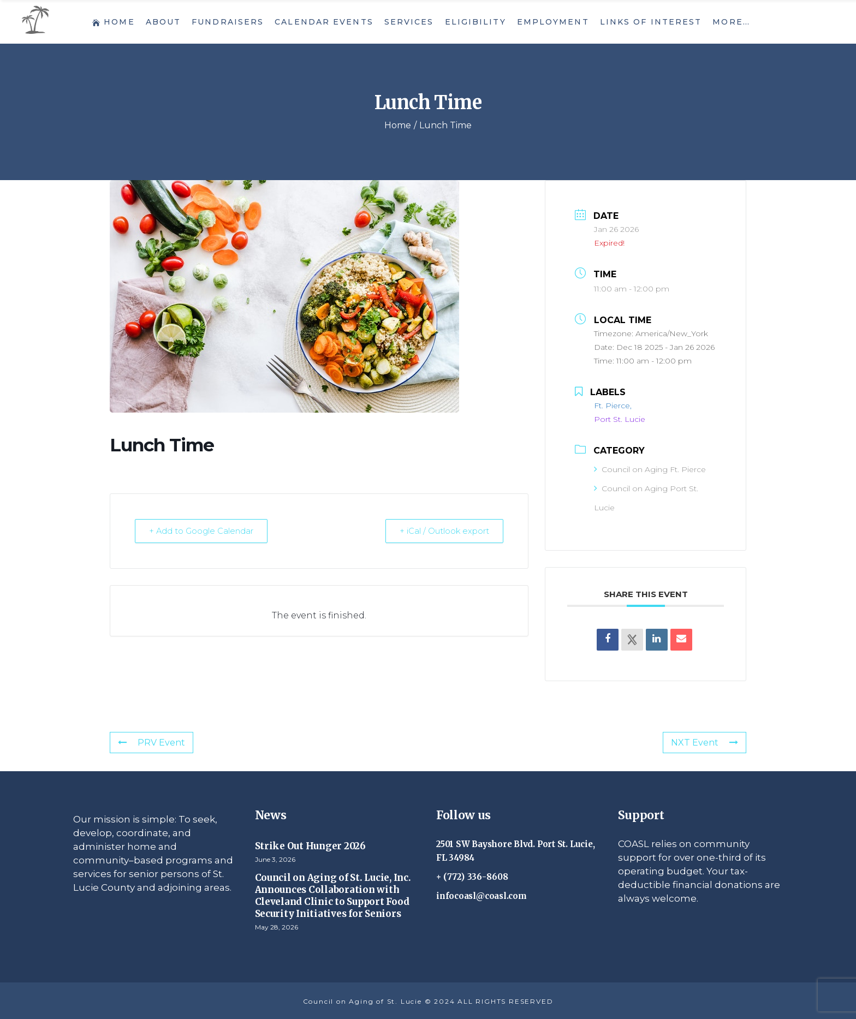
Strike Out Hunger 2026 (310, 846)
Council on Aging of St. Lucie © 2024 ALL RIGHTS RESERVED (428, 1001)
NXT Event (704, 742)
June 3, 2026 (275, 859)
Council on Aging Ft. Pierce (650, 469)
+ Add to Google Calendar (203, 531)
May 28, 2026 (276, 927)
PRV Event (151, 742)
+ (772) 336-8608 (472, 877)
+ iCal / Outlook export (442, 531)
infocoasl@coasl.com (481, 896)
